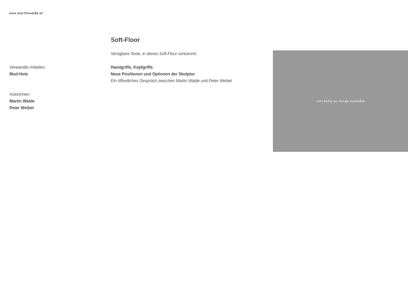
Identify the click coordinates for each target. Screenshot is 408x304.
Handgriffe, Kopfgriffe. (132, 67)
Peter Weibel (21, 108)
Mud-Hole (18, 74)
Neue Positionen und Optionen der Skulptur (153, 74)
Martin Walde (21, 101)
